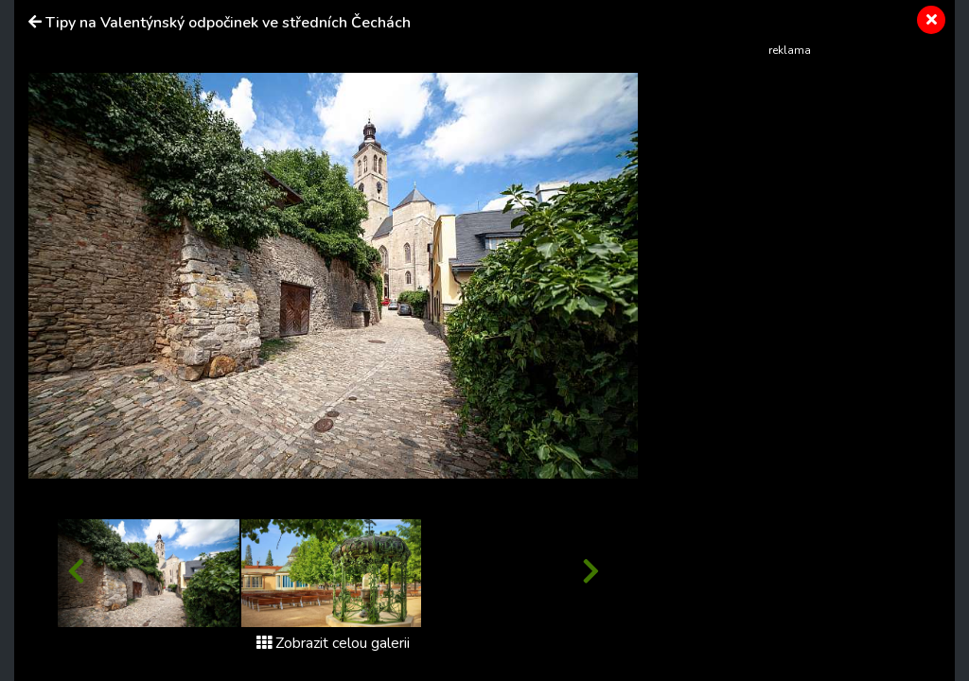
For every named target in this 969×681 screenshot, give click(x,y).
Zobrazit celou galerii (333, 643)
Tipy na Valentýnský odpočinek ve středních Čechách (228, 22)
